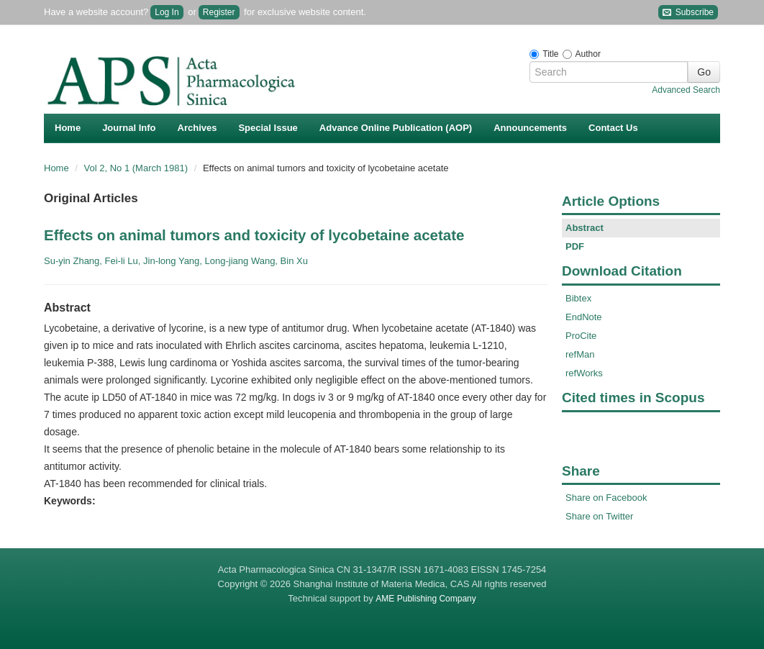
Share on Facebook (606, 497)
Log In (166, 12)
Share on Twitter (599, 516)
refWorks (584, 373)
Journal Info (128, 127)
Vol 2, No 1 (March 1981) (137, 168)
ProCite (580, 335)
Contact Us (613, 127)
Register (219, 12)
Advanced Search (686, 90)
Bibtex (578, 298)
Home (68, 127)
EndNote (583, 317)
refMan (579, 354)
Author (588, 54)
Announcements (530, 127)
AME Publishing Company (426, 599)
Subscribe (688, 12)
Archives (197, 127)
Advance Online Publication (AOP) (395, 127)
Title (550, 54)
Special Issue (267, 127)
